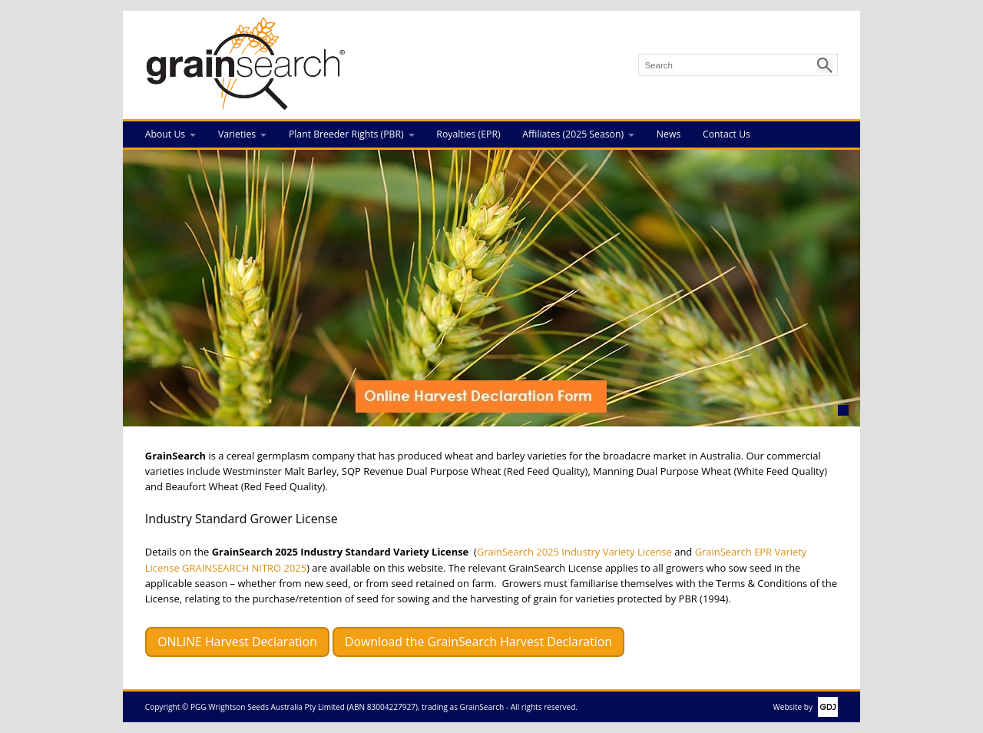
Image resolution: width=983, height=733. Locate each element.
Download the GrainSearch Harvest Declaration (478, 641)
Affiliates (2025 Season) (573, 134)
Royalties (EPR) (468, 134)
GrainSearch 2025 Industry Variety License (574, 552)
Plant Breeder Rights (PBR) (346, 134)
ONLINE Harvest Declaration (237, 641)
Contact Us (726, 134)
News (668, 134)
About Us (165, 134)
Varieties (237, 134)
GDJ (825, 707)
